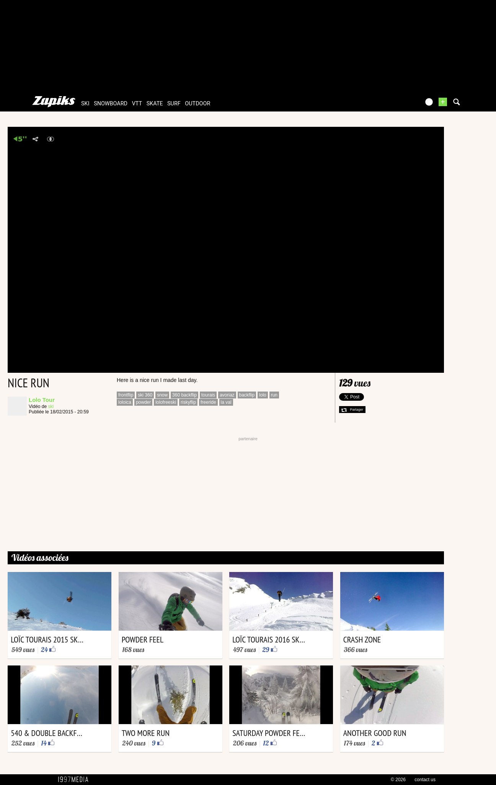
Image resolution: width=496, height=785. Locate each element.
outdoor (197, 103)
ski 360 (145, 395)
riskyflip (188, 402)
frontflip (125, 395)
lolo (262, 395)
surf (174, 103)
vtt (137, 103)
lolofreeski (165, 402)
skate (155, 103)
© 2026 (398, 779)
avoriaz (227, 395)
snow (162, 395)
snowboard (110, 103)
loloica (124, 402)
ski (85, 103)
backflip (247, 395)
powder (143, 402)
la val (226, 402)
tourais (208, 395)
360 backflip (184, 395)
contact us (425, 779)
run (274, 395)
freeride (208, 402)
